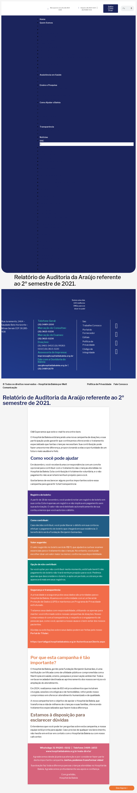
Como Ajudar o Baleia (50, 102)
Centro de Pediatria (49, 64)
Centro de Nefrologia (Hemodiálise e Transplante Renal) (66, 57)
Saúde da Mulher (47, 68)
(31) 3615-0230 (46, 331)
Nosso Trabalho (47, 43)
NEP (41, 92)
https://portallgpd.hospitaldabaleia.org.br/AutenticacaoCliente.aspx (67, 641)
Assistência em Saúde (50, 75)
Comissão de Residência (51, 99)
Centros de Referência (50, 47)
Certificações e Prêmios (51, 33)
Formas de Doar (47, 109)
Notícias (44, 137)
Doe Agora (45, 106)
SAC (42, 141)
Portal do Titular (39, 633)
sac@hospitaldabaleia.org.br (52, 365)
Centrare (44, 61)
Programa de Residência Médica (55, 95)
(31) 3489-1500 (46, 324)
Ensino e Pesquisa (48, 85)
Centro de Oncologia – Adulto (54, 50)
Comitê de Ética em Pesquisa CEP (55, 88)
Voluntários (45, 113)
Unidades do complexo (50, 71)
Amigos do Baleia (48, 116)
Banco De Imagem (48, 40)
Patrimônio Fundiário (49, 36)
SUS (41, 78)
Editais (43, 134)
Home (42, 19)
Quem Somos (46, 23)
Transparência (47, 127)
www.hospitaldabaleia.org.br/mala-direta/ (68, 751)
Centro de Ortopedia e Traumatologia (57, 54)
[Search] (131, 8)
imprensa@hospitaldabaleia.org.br (55, 356)
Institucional (46, 29)
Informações (46, 82)
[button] (87, 144)
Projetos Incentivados (50, 123)
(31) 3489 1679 (45, 368)
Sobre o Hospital (47, 26)
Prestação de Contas (50, 120)
